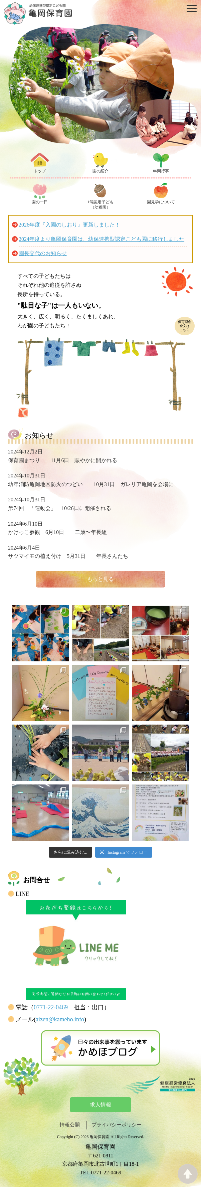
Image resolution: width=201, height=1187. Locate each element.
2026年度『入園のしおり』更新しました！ (69, 225)
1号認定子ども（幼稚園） (100, 205)
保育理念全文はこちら (184, 326)
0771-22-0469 (51, 1007)
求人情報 (100, 1104)
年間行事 (161, 171)
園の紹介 (100, 171)
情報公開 (70, 1124)
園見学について (161, 202)
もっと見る (100, 579)
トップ (40, 171)
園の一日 (40, 202)
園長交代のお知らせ (43, 253)
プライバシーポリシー (116, 1124)
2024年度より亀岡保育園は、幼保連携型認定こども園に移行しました (101, 239)
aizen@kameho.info (60, 1019)
